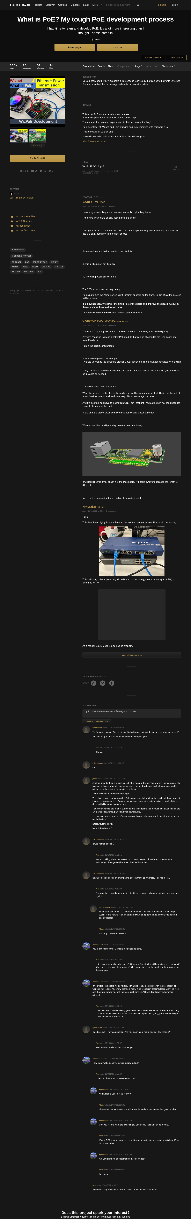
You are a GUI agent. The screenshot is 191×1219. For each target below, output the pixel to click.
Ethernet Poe (40, 262)
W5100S (15, 267)
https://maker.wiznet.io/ (94, 141)
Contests (62, 5)
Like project (118, 47)
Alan (95, 39)
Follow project (75, 47)
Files (111, 66)
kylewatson (97, 728)
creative (46, 267)
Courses (75, 5)
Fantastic (29, 272)
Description (89, 66)
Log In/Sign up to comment (97, 721)
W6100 (35, 267)
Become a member (70, 1217)
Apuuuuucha (98, 944)
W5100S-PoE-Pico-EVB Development (107, 321)
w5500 (25, 267)
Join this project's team (22, 197)
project (59, 267)
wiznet (54, 262)
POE (27, 262)
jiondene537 (98, 778)
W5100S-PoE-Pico (94, 202)
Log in (175, 5)
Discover (50, 5)
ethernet (16, 262)
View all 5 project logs (132, 655)
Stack (86, 5)
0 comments (111, 206)
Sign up (162, 5)
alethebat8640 (98, 839)
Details (101, 66)
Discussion (168, 66)
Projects (38, 5)
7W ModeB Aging (93, 506)
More (97, 5)
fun (39, 272)
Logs (138, 66)
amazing (16, 272)
